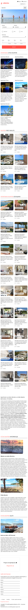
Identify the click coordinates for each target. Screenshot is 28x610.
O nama (3, 599)
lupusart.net (18, 606)
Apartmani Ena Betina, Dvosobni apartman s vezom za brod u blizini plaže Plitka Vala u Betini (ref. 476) (21, 214)
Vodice (2, 594)
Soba (21, 31)
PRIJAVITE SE (10, 566)
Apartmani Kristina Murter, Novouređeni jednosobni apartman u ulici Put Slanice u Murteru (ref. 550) (21, 322)
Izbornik (3, 7)
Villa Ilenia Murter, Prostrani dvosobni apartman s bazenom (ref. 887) (20, 188)
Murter (2, 580)
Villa (13, 31)
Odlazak (15, 25)
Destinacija (4, 34)
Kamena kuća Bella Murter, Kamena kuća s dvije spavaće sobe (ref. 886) (21, 385)
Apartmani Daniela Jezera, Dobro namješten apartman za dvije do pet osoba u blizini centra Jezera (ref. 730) (7, 279)
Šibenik (2, 591)
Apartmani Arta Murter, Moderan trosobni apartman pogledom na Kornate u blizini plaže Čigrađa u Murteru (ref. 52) (7, 300)
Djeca (9, 40)
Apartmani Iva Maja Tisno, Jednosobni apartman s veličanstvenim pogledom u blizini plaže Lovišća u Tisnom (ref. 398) (7, 215)
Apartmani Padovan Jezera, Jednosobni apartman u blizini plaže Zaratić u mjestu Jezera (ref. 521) (7, 258)
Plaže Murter (4, 495)
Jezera (2, 587)
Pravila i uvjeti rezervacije (16, 599)
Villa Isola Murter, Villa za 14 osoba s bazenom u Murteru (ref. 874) (6, 168)
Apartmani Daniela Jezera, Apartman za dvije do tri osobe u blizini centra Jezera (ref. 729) (20, 258)
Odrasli (3, 40)
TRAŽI (14, 47)
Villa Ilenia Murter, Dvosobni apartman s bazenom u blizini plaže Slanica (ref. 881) (7, 188)
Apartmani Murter (5, 57)
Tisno (2, 584)
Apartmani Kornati (5, 104)
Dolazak (3, 25)
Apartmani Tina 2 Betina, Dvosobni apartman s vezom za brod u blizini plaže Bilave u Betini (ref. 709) (21, 300)
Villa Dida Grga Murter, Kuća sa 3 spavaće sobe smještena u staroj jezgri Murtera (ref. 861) (21, 148)
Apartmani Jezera (19, 80)
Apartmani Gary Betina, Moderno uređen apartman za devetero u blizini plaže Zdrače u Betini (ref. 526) (21, 279)
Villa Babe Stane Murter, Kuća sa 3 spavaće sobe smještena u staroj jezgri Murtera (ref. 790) (7, 148)
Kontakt (8, 599)
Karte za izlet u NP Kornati (8, 535)
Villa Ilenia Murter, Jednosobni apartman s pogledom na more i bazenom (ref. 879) (21, 168)
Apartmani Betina (19, 57)
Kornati (2, 589)
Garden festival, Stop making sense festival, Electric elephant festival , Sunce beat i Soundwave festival (13, 416)
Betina (2, 582)
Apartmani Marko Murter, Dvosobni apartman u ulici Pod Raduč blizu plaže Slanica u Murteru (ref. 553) (7, 322)
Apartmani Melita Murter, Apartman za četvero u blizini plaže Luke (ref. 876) (7, 385)
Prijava (19, 1)
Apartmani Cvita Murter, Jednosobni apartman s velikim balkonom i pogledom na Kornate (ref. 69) (21, 236)
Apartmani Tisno (5, 80)
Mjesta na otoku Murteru (8, 456)
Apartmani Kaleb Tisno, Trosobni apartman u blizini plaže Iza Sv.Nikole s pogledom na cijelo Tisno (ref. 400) (7, 237)
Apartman (4, 31)
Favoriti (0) (24, 1)
